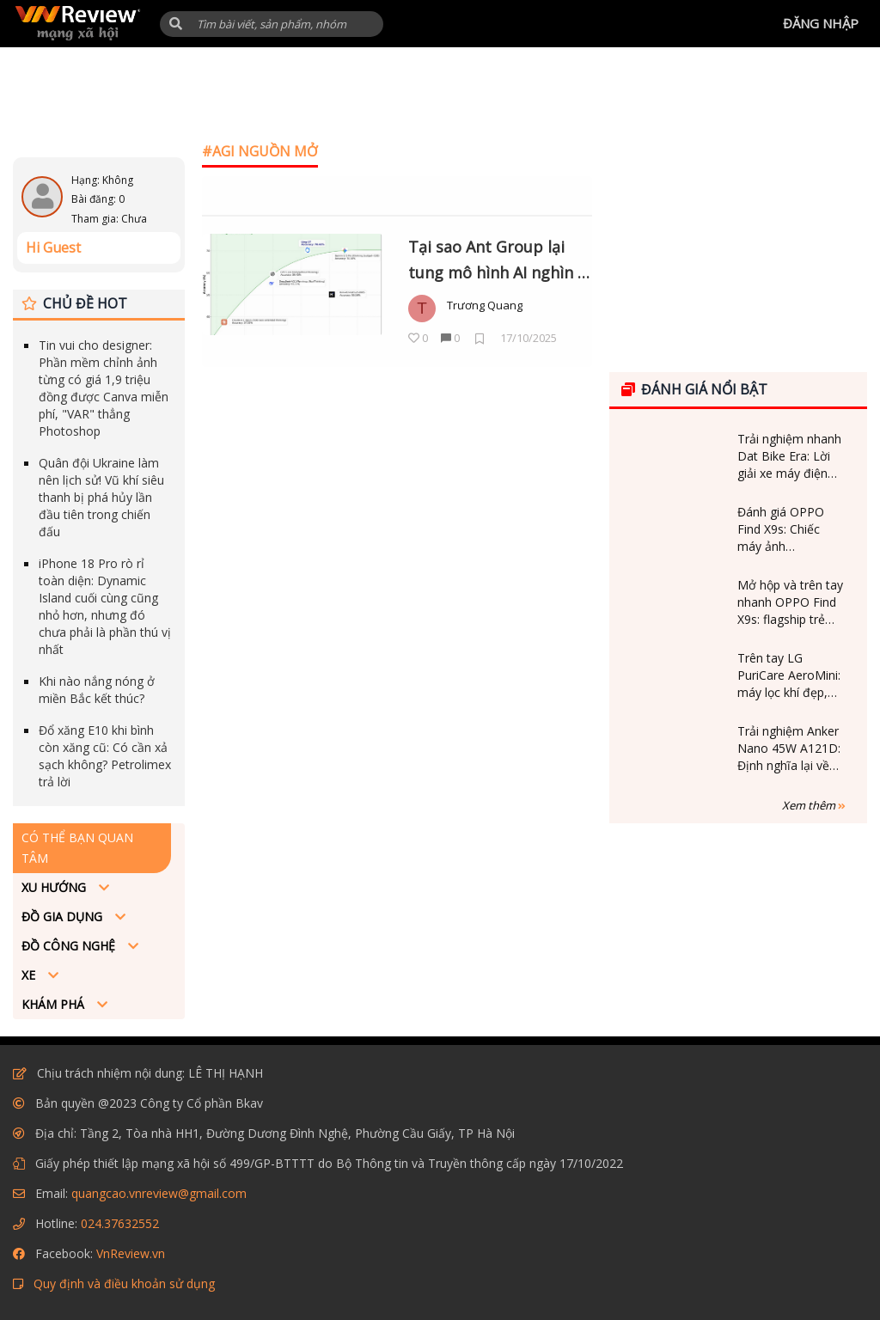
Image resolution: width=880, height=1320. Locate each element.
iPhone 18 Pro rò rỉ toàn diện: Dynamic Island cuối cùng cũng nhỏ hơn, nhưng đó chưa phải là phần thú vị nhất (105, 606)
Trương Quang (484, 305)
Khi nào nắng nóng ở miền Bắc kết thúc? (97, 689)
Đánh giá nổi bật (694, 389)
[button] (175, 23)
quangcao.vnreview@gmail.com (159, 1193)
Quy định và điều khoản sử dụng (124, 1283)
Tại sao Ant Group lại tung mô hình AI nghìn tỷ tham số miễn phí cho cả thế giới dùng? (500, 261)
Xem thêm (814, 805)
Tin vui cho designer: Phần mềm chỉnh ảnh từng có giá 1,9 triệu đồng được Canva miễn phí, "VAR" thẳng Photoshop (103, 388)
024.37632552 (120, 1223)
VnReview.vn (130, 1253)
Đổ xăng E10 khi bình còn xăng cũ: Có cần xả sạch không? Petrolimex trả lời (105, 756)
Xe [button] (30, 975)
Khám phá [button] (54, 1004)
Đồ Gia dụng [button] (63, 916)
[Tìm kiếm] (271, 24)
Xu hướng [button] (55, 887)
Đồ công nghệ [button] (70, 946)
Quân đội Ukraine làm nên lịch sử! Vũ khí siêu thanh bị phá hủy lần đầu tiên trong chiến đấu (101, 497)
